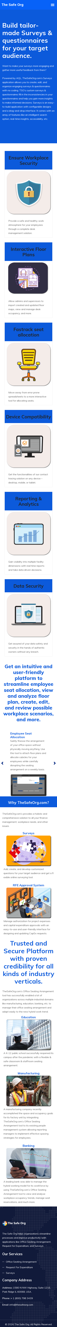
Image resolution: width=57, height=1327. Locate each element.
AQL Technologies (35, 1315)
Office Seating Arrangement (21, 1246)
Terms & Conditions (38, 1321)
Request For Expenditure (19, 1251)
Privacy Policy (15, 1321)
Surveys (10, 1257)
